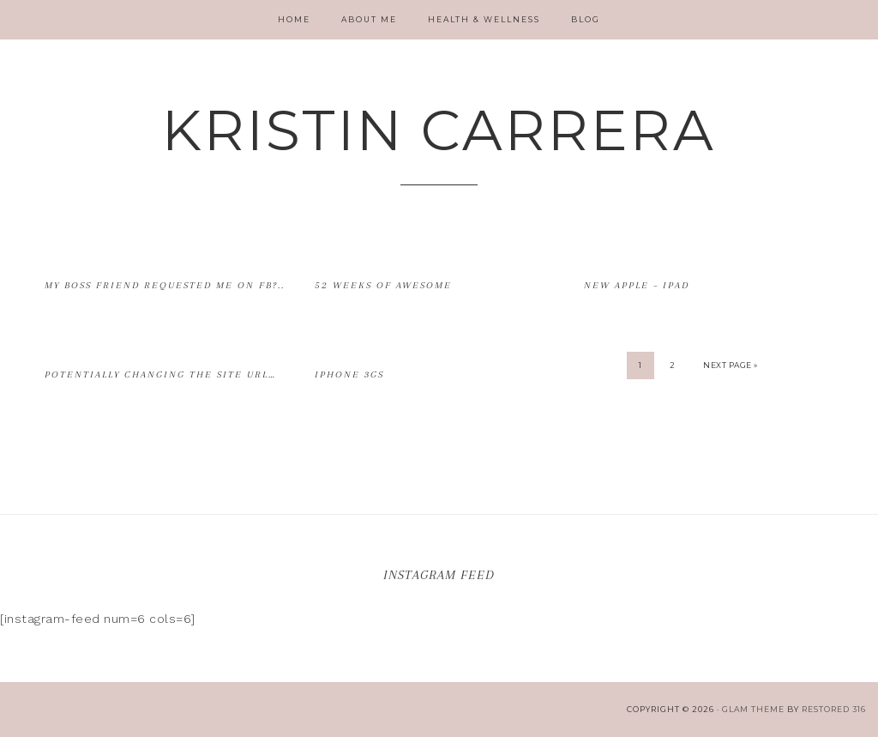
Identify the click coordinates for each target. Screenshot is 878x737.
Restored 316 (834, 709)
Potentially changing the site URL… (160, 374)
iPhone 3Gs (349, 374)
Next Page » (730, 365)
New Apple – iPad (636, 285)
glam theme (753, 709)
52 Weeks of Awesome (383, 285)
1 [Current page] (640, 365)
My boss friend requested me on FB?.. (165, 285)
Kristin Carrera (439, 130)
